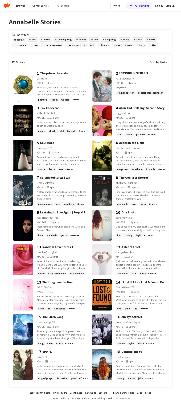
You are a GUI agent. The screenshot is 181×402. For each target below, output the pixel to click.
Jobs (139, 392)
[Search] (58, 6)
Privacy (65, 398)
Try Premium (139, 5)
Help (110, 398)
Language (90, 392)
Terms (54, 398)
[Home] (7, 5)
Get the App (76, 392)
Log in (159, 5)
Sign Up (170, 5)
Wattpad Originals (40, 392)
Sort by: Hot (158, 62)
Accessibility (98, 398)
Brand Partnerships (123, 392)
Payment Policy (80, 398)
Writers (103, 392)
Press (148, 392)
